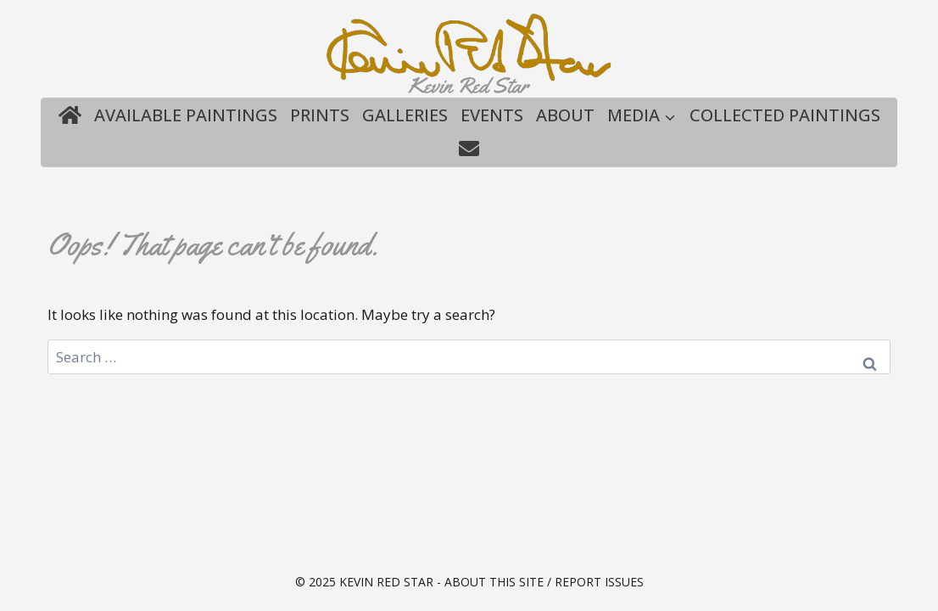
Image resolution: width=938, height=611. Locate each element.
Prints (319, 115)
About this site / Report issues (544, 582)
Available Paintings (185, 115)
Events (492, 115)
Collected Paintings (785, 115)
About (565, 115)
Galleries (405, 115)
